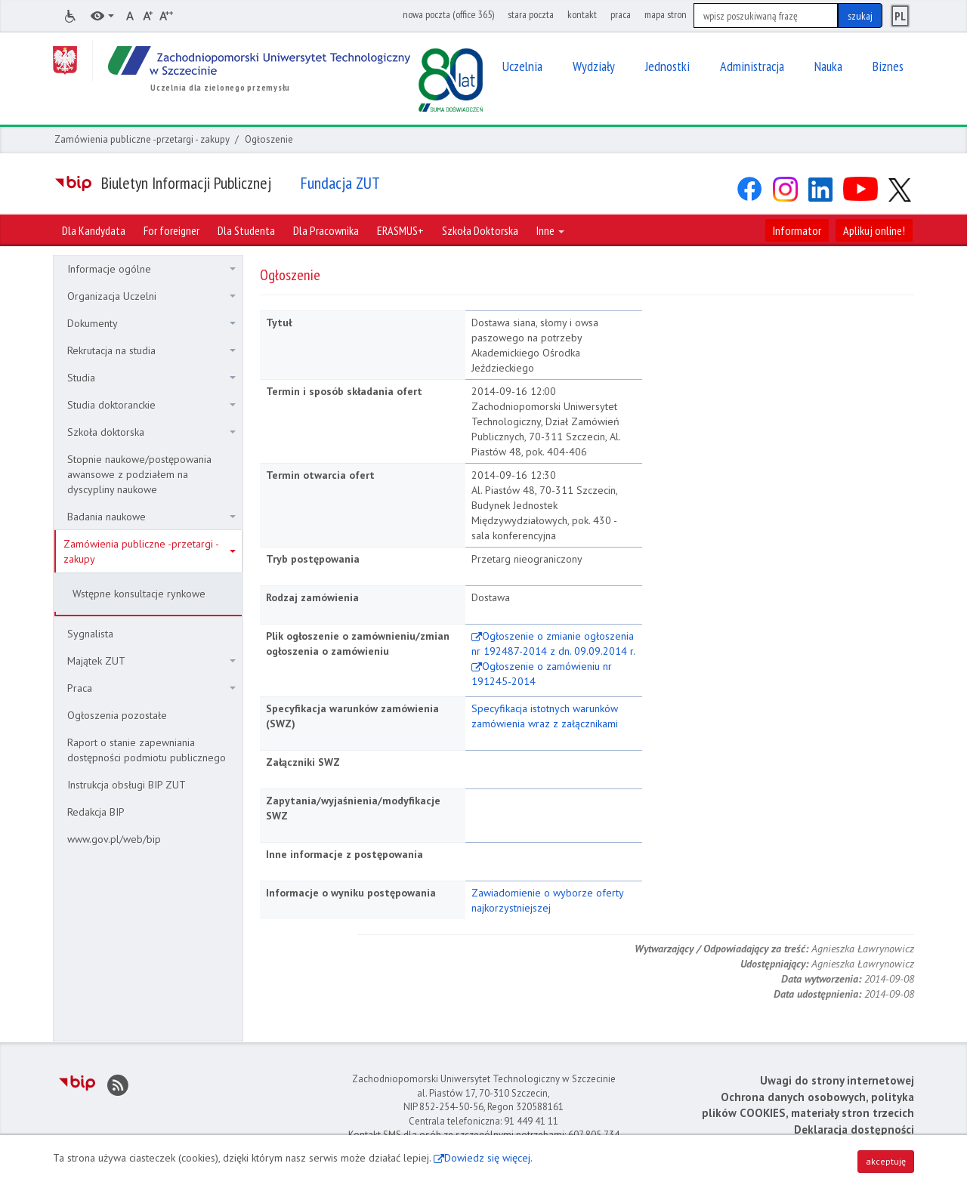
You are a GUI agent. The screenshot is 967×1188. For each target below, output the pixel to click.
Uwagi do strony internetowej (837, 1080)
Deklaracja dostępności (854, 1129)
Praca (151, 688)
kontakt (582, 14)
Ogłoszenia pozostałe (117, 715)
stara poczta (531, 14)
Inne (550, 230)
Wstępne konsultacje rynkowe (139, 593)
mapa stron (665, 14)
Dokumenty (151, 323)
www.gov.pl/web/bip (114, 839)
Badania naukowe (151, 516)
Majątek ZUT (151, 661)
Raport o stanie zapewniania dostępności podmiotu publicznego (146, 750)
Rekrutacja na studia (151, 350)
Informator (797, 230)
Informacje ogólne (151, 269)
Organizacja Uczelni (151, 296)
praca (620, 14)
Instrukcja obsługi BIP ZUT (126, 784)
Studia (151, 377)
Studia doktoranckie (151, 405)
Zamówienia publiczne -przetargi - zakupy (142, 139)
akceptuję (886, 1161)
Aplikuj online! (874, 230)
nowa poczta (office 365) (448, 14)
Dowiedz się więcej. (488, 1158)
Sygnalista (90, 633)
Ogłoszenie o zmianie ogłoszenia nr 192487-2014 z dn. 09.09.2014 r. (553, 643)
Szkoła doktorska (151, 432)
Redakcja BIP (96, 812)
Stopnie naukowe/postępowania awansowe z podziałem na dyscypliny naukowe (139, 474)
